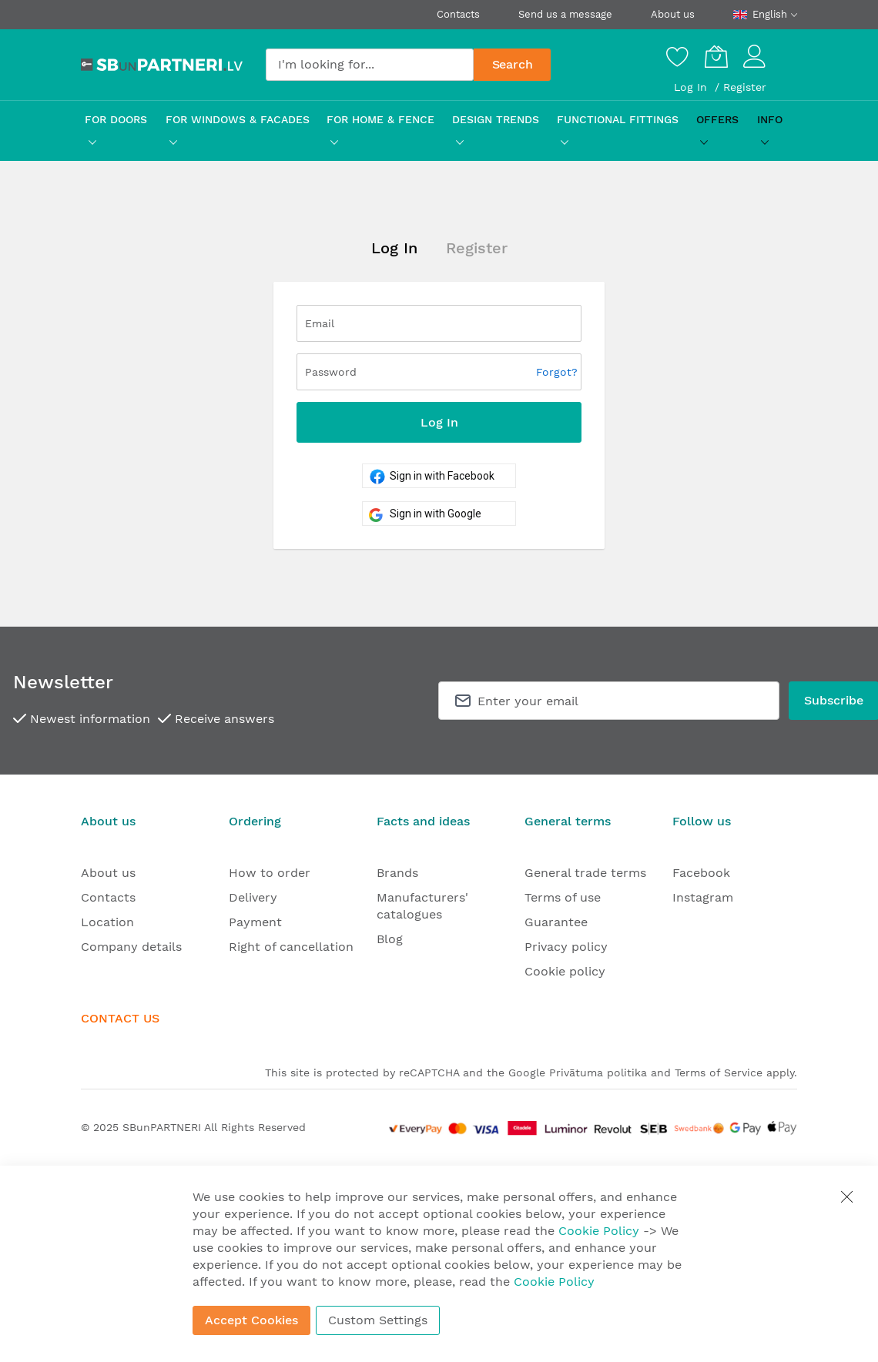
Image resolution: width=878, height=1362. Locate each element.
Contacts (458, 14)
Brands (397, 872)
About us (673, 14)
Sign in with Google (422, 513)
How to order (269, 872)
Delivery (253, 897)
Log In (692, 87)
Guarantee (556, 922)
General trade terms (585, 872)
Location (107, 922)
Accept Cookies (251, 1320)
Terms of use (562, 897)
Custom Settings (377, 1320)
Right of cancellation (291, 946)
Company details (131, 946)
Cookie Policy (598, 1230)
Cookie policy (564, 971)
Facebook (701, 872)
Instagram (702, 897)
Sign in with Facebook (428, 475)
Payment (255, 922)
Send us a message (565, 14)
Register (744, 87)
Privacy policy (566, 946)
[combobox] (370, 65)
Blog (390, 939)
